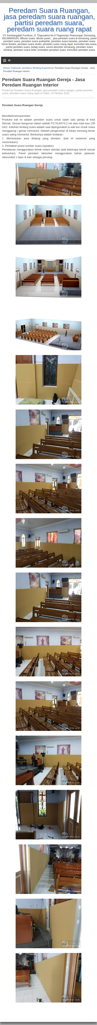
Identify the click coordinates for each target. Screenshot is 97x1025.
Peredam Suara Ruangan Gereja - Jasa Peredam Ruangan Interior (43, 82)
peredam (26, 68)
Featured (15, 68)
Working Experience (43, 68)
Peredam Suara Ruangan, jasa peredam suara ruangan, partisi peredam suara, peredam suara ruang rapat (49, 19)
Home (6, 68)
